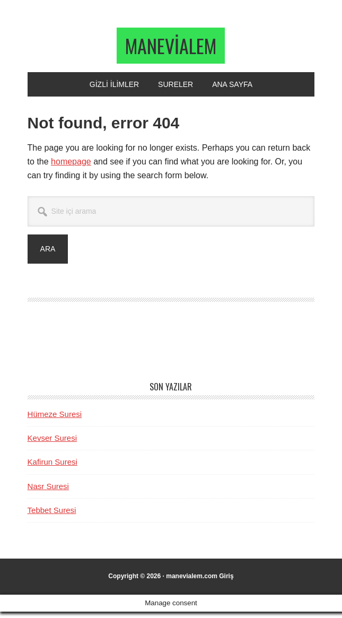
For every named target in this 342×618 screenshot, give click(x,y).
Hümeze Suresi (55, 420)
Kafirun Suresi (52, 468)
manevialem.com (191, 582)
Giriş (226, 582)
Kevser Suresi (52, 444)
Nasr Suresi (48, 492)
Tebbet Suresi (52, 516)
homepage (71, 167)
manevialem (170, 48)
